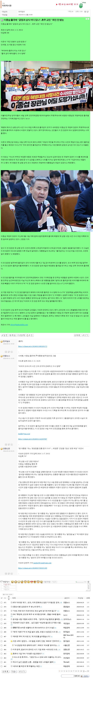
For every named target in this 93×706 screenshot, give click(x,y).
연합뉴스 (66, 602)
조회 (88, 598)
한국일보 (21, 11)
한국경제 (66, 654)
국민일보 (66, 623)
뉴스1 (65, 615)
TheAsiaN (66, 662)
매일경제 (66, 628)
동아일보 (66, 641)
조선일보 (66, 658)
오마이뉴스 (67, 619)
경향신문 (66, 649)
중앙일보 (66, 607)
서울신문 (66, 645)
